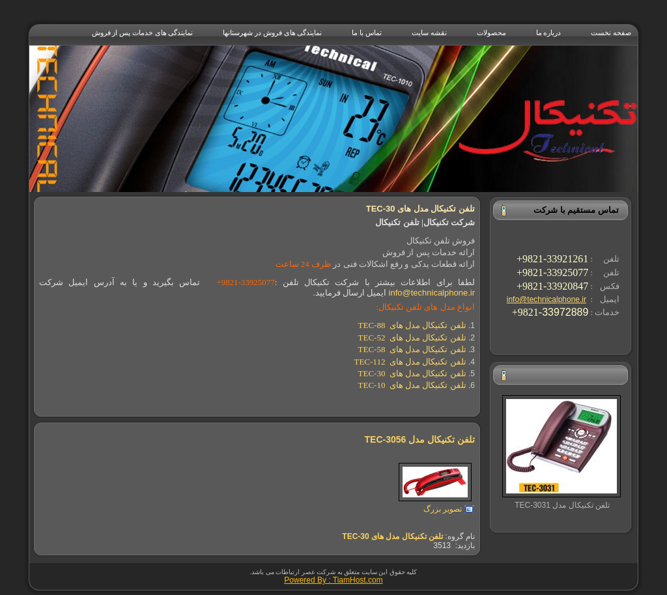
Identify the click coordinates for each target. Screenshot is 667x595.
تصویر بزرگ (442, 509)
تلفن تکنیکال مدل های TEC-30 (392, 536)
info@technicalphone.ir (546, 299)
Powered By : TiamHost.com (333, 580)
